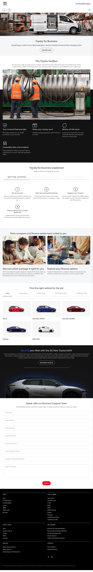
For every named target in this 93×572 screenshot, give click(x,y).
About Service (7, 549)
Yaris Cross (50, 498)
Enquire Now (46, 50)
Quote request (51, 536)
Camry (5, 505)
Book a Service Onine (9, 547)
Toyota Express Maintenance (11, 552)
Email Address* (10, 420)
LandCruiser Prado (53, 517)
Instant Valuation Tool (54, 533)
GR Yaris (5, 512)
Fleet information (11, 466)
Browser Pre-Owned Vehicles (56, 528)
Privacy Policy (39, 565)
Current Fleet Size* (11, 443)
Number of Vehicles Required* (15, 459)
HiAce (4, 536)
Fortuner (50, 515)
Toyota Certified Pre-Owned (55, 538)
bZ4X (49, 508)
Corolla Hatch (7, 500)
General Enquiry (52, 549)
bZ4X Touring (51, 510)
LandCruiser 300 (52, 519)
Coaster (5, 538)
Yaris (4, 498)
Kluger (49, 512)
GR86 (4, 508)
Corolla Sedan (7, 503)
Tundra (5, 533)
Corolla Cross (51, 500)
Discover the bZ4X (46, 362)
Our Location (51, 547)
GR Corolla (6, 510)
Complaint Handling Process (51, 565)
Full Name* (9, 412)
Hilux (4, 528)
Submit (46, 483)
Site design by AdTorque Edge (67, 565)
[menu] (89, 10)
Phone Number (10, 428)
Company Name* (11, 436)
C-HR (49, 503)
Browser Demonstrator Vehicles (57, 531)
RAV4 (49, 505)
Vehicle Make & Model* (13, 451)
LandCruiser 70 (7, 531)
